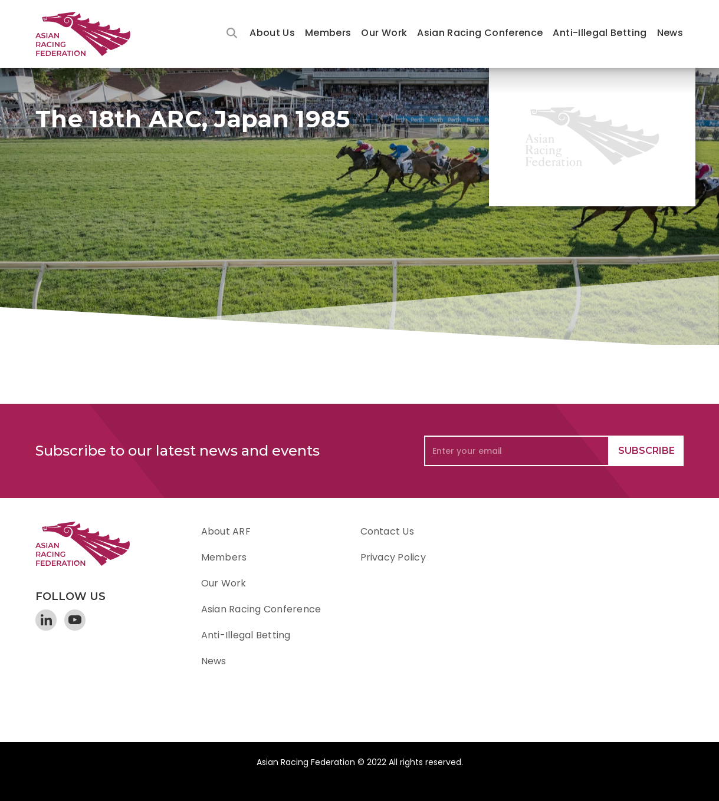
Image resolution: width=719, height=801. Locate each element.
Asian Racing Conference (480, 32)
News (670, 32)
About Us (272, 32)
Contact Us (387, 531)
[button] (272, 33)
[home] (88, 34)
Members (328, 32)
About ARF (226, 531)
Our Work (384, 32)
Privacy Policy (393, 557)
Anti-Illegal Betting (599, 32)
